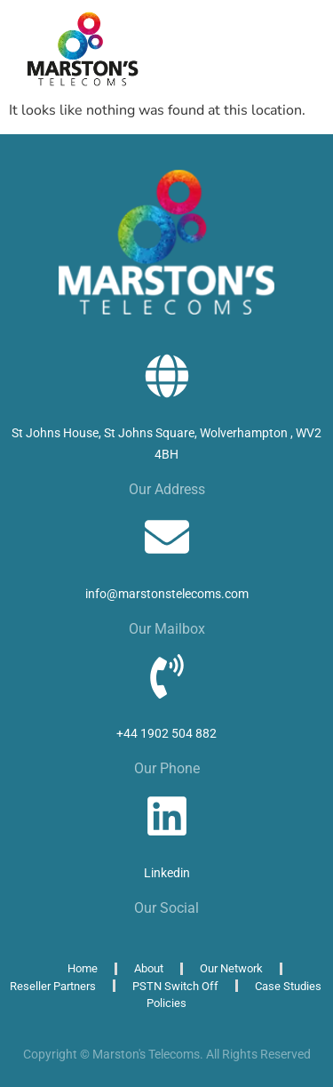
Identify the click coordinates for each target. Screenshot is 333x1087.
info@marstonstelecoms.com (167, 594)
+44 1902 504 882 (166, 733)
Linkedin (167, 873)
